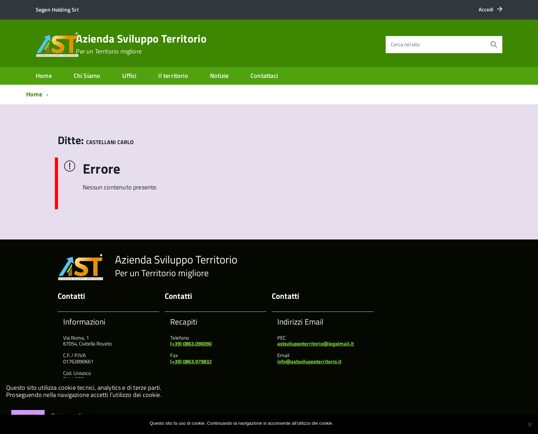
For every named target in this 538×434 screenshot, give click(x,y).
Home (44, 75)
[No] (529, 424)
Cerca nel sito (405, 44)
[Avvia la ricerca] (493, 44)
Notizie (219, 75)
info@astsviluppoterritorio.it (309, 361)
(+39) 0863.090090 (191, 344)
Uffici (129, 75)
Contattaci (264, 75)
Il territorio (173, 75)
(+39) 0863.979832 (191, 361)
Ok (339, 423)
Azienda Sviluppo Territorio (141, 44)
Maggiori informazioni (367, 423)
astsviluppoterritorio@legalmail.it (315, 344)
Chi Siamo (87, 75)
